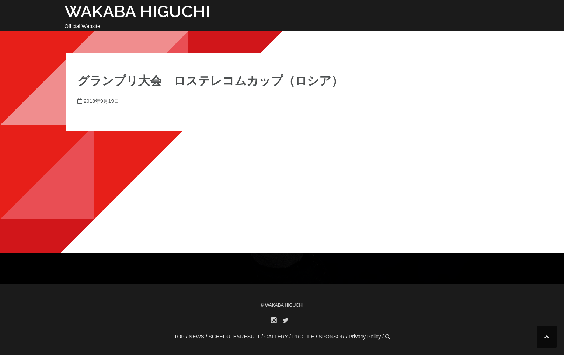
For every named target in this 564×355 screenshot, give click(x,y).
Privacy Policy (365, 337)
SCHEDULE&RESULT (234, 337)
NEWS (196, 337)
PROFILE (303, 337)
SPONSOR (331, 337)
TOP (179, 337)
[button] (387, 337)
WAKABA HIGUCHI (137, 11)
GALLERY (276, 337)
